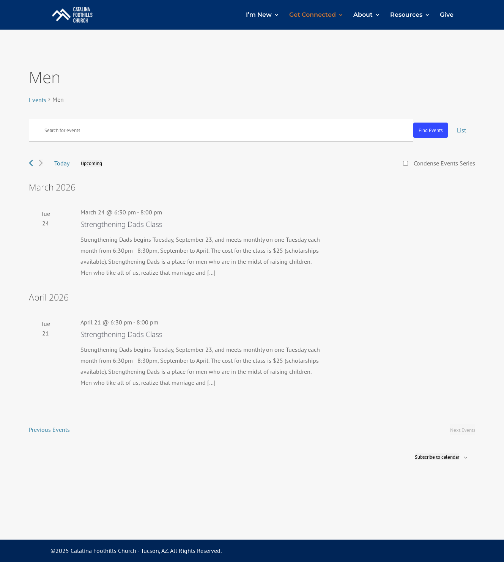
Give (447, 15)
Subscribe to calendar (437, 456)
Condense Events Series (444, 163)
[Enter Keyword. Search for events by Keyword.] (221, 130)
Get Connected (312, 15)
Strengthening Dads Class (121, 224)
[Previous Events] (31, 163)
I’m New (259, 15)
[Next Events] (41, 163)
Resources (406, 15)
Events (37, 100)
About (363, 15)
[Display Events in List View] (461, 130)
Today (61, 163)
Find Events (431, 130)
